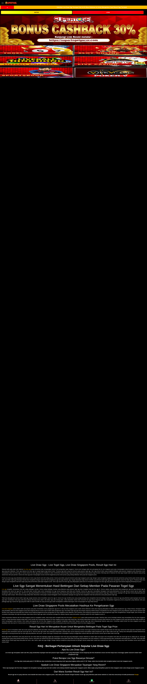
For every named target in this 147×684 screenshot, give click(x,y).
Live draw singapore (7, 608)
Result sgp (5, 629)
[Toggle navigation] (2, 3)
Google (136, 674)
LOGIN (108, 12)
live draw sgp (27, 569)
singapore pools (76, 617)
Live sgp (4, 589)
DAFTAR (36, 12)
